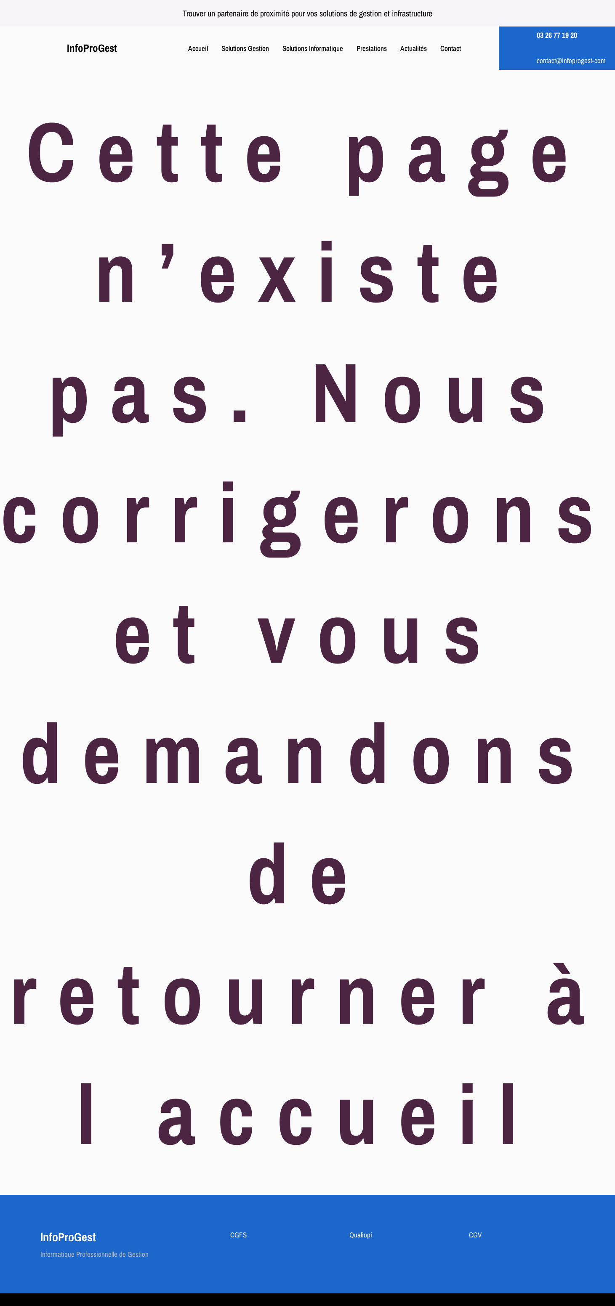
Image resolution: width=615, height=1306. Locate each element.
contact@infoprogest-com (571, 60)
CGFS (238, 1235)
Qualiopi (360, 1235)
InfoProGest (92, 48)
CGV (475, 1235)
